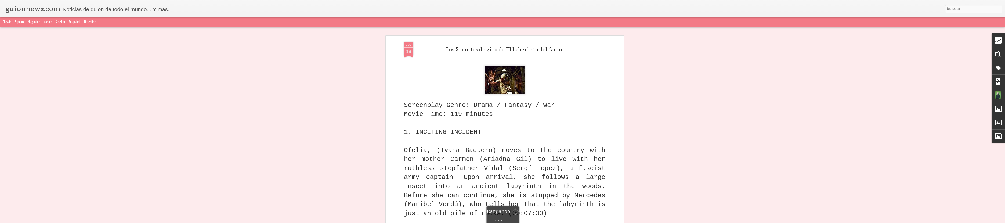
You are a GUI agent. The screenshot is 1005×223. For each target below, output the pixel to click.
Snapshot (74, 22)
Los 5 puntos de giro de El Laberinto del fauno (505, 47)
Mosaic (48, 22)
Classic (7, 22)
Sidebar (60, 22)
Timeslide (90, 22)
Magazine (34, 22)
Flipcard (20, 22)
